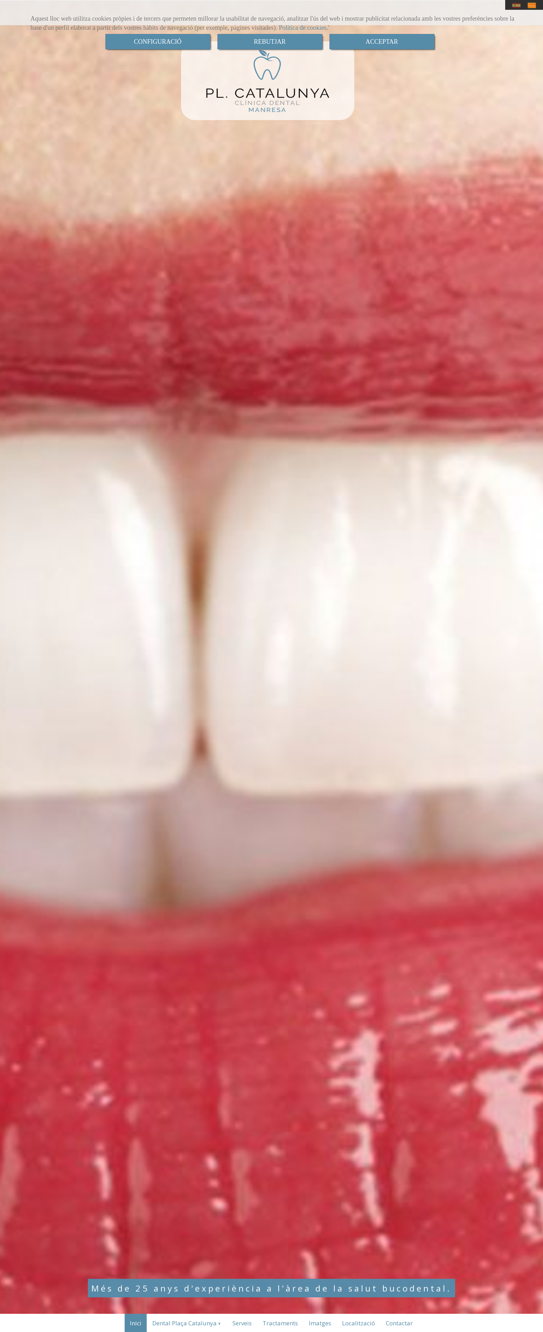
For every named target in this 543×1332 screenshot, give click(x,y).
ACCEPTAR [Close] (382, 41)
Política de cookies (303, 27)
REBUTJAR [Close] (270, 41)
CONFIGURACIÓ (157, 41)
